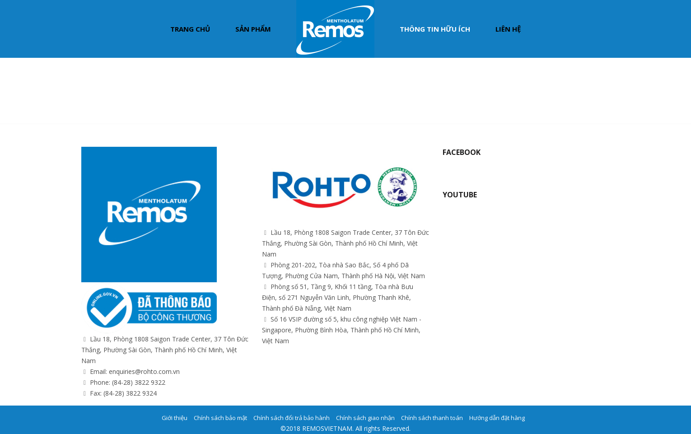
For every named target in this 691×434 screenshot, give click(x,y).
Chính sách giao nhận (365, 418)
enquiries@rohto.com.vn (144, 371)
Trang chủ (190, 28)
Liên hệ (508, 28)
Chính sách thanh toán (432, 418)
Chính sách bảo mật (220, 418)
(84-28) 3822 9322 (138, 382)
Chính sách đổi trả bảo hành (291, 418)
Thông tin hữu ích (435, 28)
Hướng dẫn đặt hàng (497, 418)
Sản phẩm (253, 28)
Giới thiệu (174, 418)
